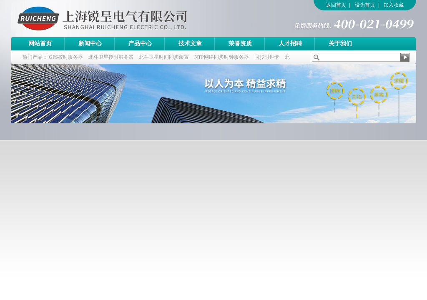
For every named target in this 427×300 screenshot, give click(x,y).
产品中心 (140, 43)
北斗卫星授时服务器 (110, 57)
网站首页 (40, 43)
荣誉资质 (240, 43)
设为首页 (365, 5)
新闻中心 (90, 43)
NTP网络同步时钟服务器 (221, 57)
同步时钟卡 (266, 57)
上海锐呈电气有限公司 (125, 18)
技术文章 (190, 43)
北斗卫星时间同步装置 (164, 57)
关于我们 (340, 43)
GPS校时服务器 (66, 57)
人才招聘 (290, 43)
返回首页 (336, 5)
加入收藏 (394, 5)
